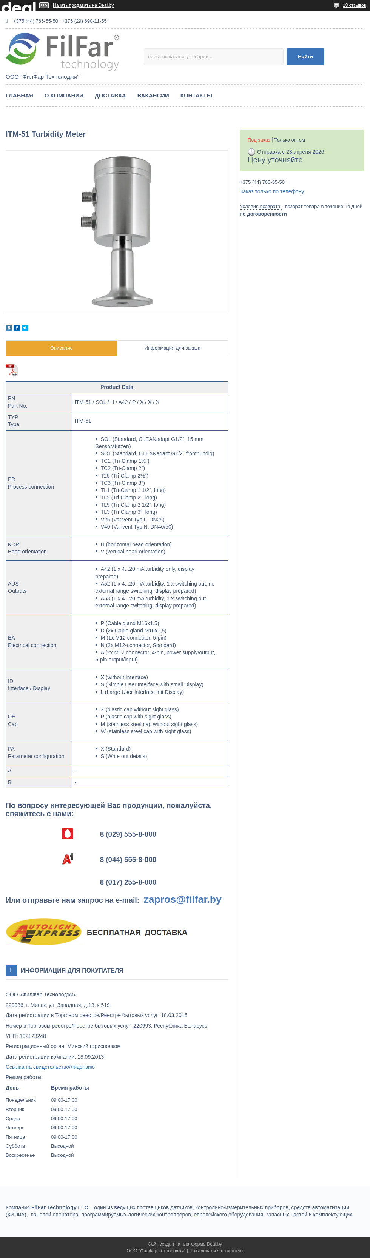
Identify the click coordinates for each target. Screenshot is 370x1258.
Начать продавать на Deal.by (83, 5)
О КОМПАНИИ (64, 95)
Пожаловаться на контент (216, 1250)
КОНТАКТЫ (196, 95)
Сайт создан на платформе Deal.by (185, 1244)
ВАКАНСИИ (153, 95)
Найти (305, 56)
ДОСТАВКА (110, 95)
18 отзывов (354, 5)
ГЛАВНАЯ (19, 95)
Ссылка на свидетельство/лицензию (50, 1067)
